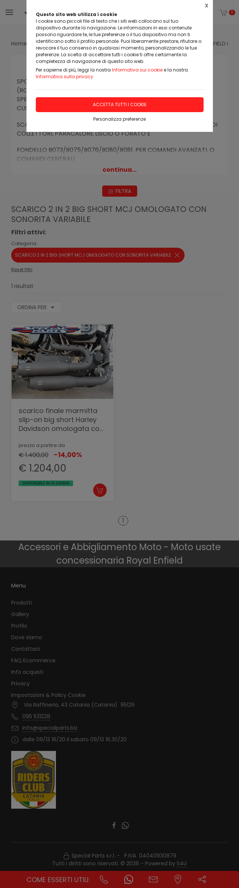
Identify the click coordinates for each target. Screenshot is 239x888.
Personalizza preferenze (119, 119)
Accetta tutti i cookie (120, 104)
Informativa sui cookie (137, 70)
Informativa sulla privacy (64, 76)
